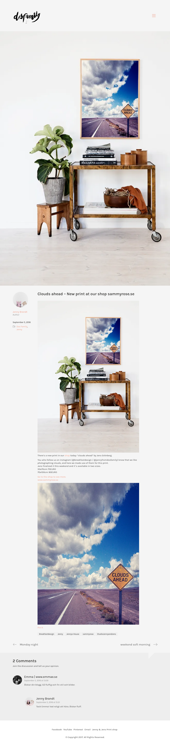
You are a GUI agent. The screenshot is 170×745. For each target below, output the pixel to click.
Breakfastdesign (46, 634)
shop (67, 455)
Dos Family (22, 326)
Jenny (60, 634)
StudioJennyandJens (106, 634)
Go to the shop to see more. (52, 476)
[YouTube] (67, 729)
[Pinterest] (78, 729)
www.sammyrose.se (48, 479)
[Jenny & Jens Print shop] (104, 729)
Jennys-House (72, 634)
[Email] (87, 729)
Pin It (40, 627)
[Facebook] (57, 729)
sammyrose (88, 634)
